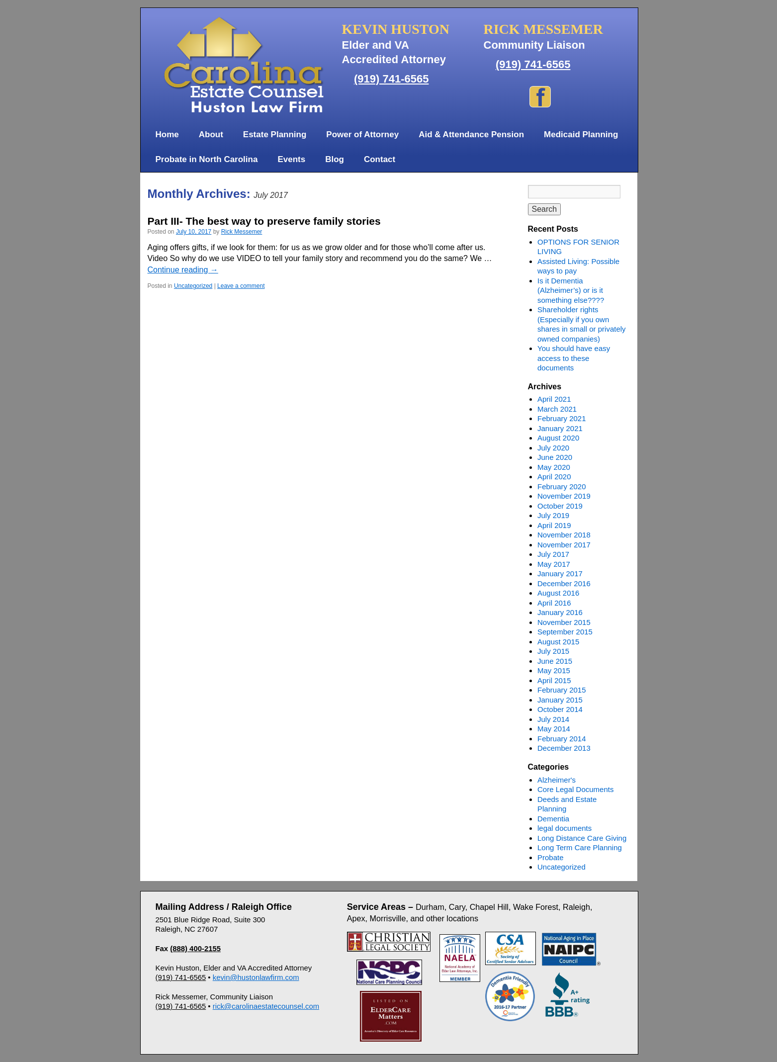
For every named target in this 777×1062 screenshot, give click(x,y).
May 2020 (553, 467)
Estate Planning (275, 134)
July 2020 (553, 447)
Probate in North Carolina (207, 159)
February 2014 (561, 738)
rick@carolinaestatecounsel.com (266, 1006)
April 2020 (554, 476)
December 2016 (564, 583)
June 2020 (554, 457)
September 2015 (565, 631)
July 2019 (553, 515)
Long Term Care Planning (579, 847)
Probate (550, 857)
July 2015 (553, 651)
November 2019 (564, 496)
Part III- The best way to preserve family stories (264, 221)
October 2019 (560, 506)
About (211, 134)
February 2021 (561, 418)
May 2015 (553, 670)
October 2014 (560, 709)
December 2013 (564, 748)
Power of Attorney (362, 134)
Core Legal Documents (575, 789)
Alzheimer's (556, 780)
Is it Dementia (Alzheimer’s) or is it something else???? (570, 290)
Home (167, 134)
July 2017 (553, 554)
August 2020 (558, 438)
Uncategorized (193, 285)
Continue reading (183, 270)
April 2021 (554, 399)
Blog (334, 159)
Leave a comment (240, 285)
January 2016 (560, 612)
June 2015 (554, 661)
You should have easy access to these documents (573, 358)
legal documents (564, 828)
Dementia (553, 818)
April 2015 (554, 680)
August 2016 (558, 593)
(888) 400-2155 (195, 949)
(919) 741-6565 (391, 79)
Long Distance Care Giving (581, 838)
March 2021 (557, 409)
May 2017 (553, 564)
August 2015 (558, 641)
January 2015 (560, 700)
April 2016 (554, 603)
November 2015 (564, 622)
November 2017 (564, 544)
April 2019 (554, 525)
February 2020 (561, 486)
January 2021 (560, 428)
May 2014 (553, 728)
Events (291, 159)
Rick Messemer (241, 231)
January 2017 (560, 573)
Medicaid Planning (581, 134)
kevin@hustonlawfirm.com (256, 977)
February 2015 (561, 690)
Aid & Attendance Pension (471, 134)
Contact (379, 159)
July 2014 (553, 719)
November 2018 (564, 535)
